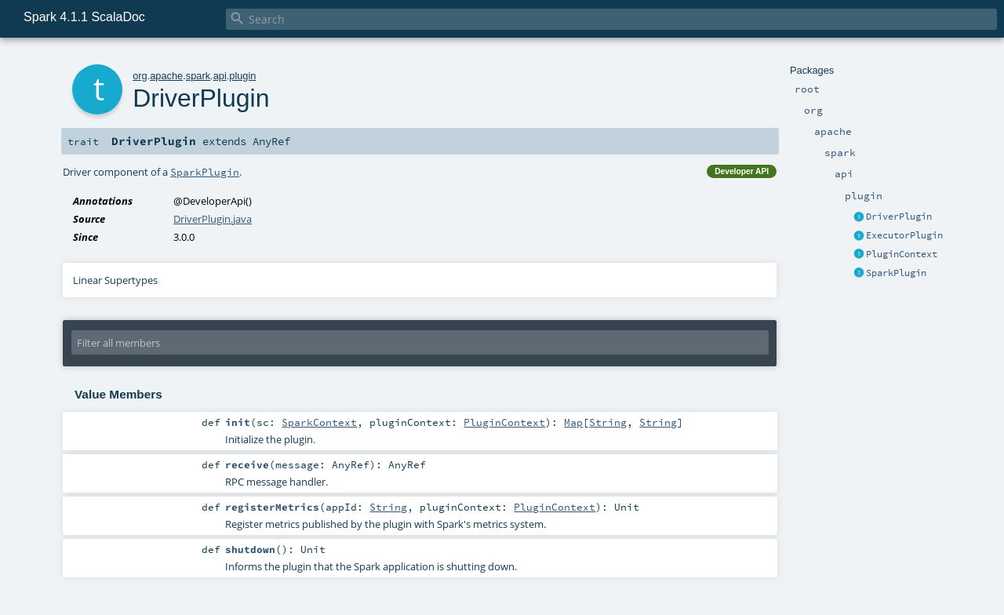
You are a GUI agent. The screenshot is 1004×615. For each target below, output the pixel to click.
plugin (242, 76)
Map (573, 422)
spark (198, 76)
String (608, 422)
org (140, 76)
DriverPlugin (899, 216)
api (220, 76)
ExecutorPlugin (904, 235)
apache (166, 76)
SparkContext (319, 422)
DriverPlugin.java (212, 219)
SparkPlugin (896, 272)
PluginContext (901, 254)
